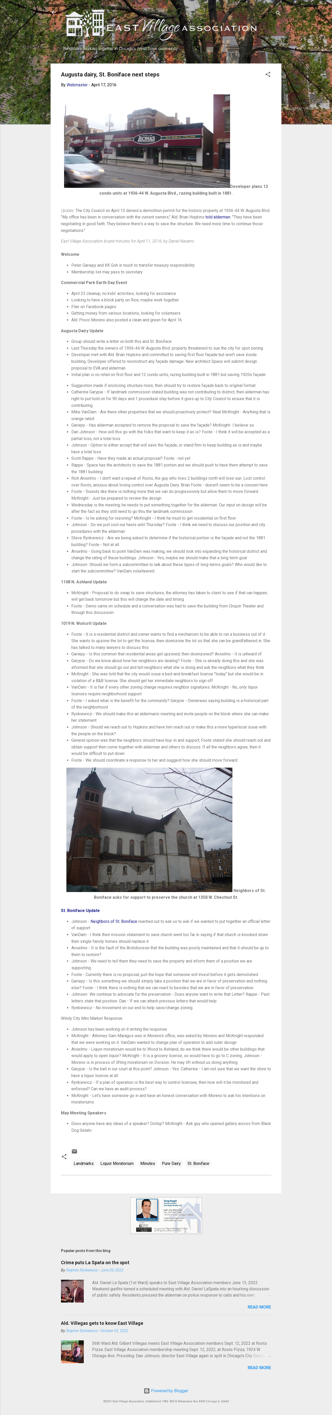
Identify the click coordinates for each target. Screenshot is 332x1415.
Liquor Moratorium (117, 1163)
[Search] (278, 14)
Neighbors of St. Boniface (114, 921)
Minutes (147, 1163)
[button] (268, 75)
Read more (259, 1307)
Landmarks (84, 1163)
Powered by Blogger (166, 1390)
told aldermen (217, 217)
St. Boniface (198, 1163)
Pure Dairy (171, 1163)
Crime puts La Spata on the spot (95, 1262)
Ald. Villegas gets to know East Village (102, 1323)
